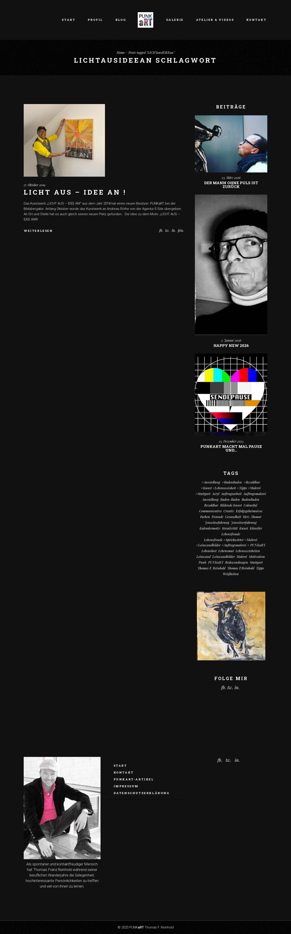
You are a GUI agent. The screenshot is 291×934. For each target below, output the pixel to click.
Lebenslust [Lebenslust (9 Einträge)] (209, 551)
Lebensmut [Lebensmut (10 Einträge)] (226, 551)
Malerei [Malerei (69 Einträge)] (242, 556)
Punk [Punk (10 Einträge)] (202, 562)
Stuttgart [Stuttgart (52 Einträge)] (256, 562)
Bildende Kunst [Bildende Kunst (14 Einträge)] (231, 505)
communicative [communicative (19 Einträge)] (210, 511)
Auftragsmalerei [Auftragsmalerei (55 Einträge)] (254, 493)
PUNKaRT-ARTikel (134, 779)
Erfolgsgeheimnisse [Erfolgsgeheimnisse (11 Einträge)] (249, 511)
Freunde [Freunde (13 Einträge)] (217, 516)
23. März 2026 (231, 178)
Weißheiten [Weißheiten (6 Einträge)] (231, 574)
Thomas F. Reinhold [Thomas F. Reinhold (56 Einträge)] (211, 568)
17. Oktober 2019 (34, 185)
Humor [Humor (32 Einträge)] (256, 516)
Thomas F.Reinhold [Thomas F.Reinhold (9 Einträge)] (240, 568)
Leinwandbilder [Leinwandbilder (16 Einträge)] (223, 556)
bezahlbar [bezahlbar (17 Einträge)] (211, 505)
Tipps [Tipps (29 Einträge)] (260, 568)
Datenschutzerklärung (141, 793)
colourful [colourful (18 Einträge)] (250, 505)
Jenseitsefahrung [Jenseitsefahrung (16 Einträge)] (217, 522)
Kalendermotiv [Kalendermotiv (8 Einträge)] (210, 528)
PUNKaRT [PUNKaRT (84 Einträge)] (215, 562)
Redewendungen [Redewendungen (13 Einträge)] (236, 562)
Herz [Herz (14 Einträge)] (246, 516)
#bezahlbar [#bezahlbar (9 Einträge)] (252, 482)
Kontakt (124, 772)
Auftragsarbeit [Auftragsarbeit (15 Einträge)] (231, 493)
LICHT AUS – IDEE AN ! (75, 192)
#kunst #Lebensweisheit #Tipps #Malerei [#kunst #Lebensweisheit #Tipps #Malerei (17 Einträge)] (231, 488)
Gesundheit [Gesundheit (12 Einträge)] (233, 516)
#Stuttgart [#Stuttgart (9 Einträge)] (202, 493)
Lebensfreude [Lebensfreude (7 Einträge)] (230, 534)
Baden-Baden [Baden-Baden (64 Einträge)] (230, 499)
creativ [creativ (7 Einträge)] (228, 511)
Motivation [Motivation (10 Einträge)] (257, 556)
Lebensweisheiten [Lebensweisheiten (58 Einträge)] (248, 551)
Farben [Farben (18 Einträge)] (205, 516)
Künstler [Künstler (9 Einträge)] (256, 528)
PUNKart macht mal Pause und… (231, 448)
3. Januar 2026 (231, 340)
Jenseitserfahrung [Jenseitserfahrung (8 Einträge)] (244, 522)
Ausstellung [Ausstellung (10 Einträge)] (210, 499)
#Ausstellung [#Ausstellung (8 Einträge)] (211, 482)
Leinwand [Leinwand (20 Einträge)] (203, 556)
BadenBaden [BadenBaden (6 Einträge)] (250, 499)
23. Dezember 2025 (231, 441)
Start (120, 766)
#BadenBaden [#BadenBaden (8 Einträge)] (232, 482)
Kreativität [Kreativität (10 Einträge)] (230, 528)
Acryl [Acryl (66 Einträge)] (215, 493)
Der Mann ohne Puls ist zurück (231, 184)
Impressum (126, 786)
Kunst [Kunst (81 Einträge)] (243, 528)
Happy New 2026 (231, 345)
